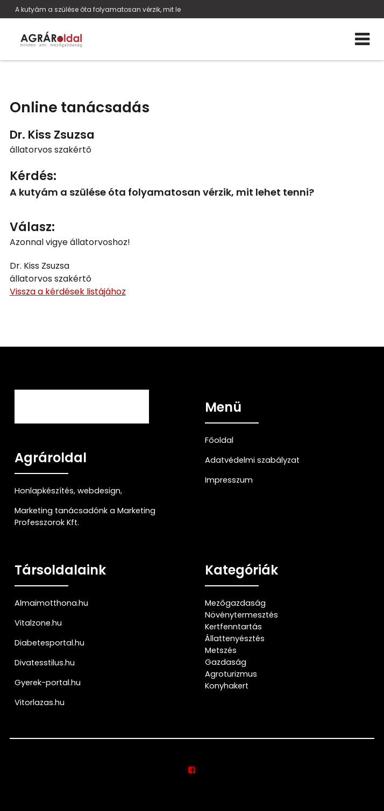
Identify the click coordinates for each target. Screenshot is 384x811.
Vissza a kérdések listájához (68, 291)
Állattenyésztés (235, 638)
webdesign (98, 490)
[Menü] (362, 39)
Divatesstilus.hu (45, 662)
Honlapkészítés (44, 490)
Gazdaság (225, 662)
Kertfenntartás (233, 626)
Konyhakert (226, 685)
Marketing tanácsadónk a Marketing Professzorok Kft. (85, 516)
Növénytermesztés (241, 614)
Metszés (221, 650)
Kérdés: (33, 176)
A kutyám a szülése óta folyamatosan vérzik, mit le (98, 9)
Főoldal (219, 440)
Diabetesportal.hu (49, 642)
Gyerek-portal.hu (48, 682)
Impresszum (229, 480)
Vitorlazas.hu (40, 702)
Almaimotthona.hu (51, 603)
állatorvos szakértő (50, 149)
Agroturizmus (231, 674)
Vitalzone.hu (38, 623)
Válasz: (32, 227)
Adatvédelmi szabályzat (252, 460)
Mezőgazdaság (235, 603)
